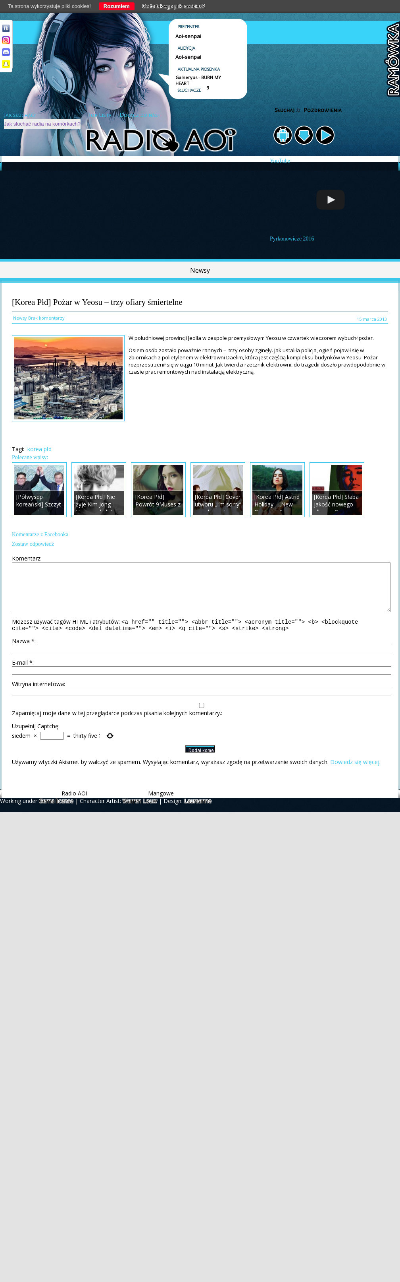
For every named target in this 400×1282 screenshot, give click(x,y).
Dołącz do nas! (139, 115)
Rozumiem (117, 6)
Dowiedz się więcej (354, 772)
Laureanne (198, 811)
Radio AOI (74, 804)
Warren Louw (140, 811)
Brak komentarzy (46, 318)
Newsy (200, 270)
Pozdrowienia (323, 110)
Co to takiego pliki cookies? (173, 6)
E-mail (22, 673)
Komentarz (26, 558)
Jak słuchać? (20, 115)
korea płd (39, 449)
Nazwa (23, 652)
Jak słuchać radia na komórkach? (42, 124)
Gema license (56, 811)
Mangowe (161, 804)
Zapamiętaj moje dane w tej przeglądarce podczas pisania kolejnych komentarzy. (116, 723)
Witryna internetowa (38, 694)
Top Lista (100, 115)
